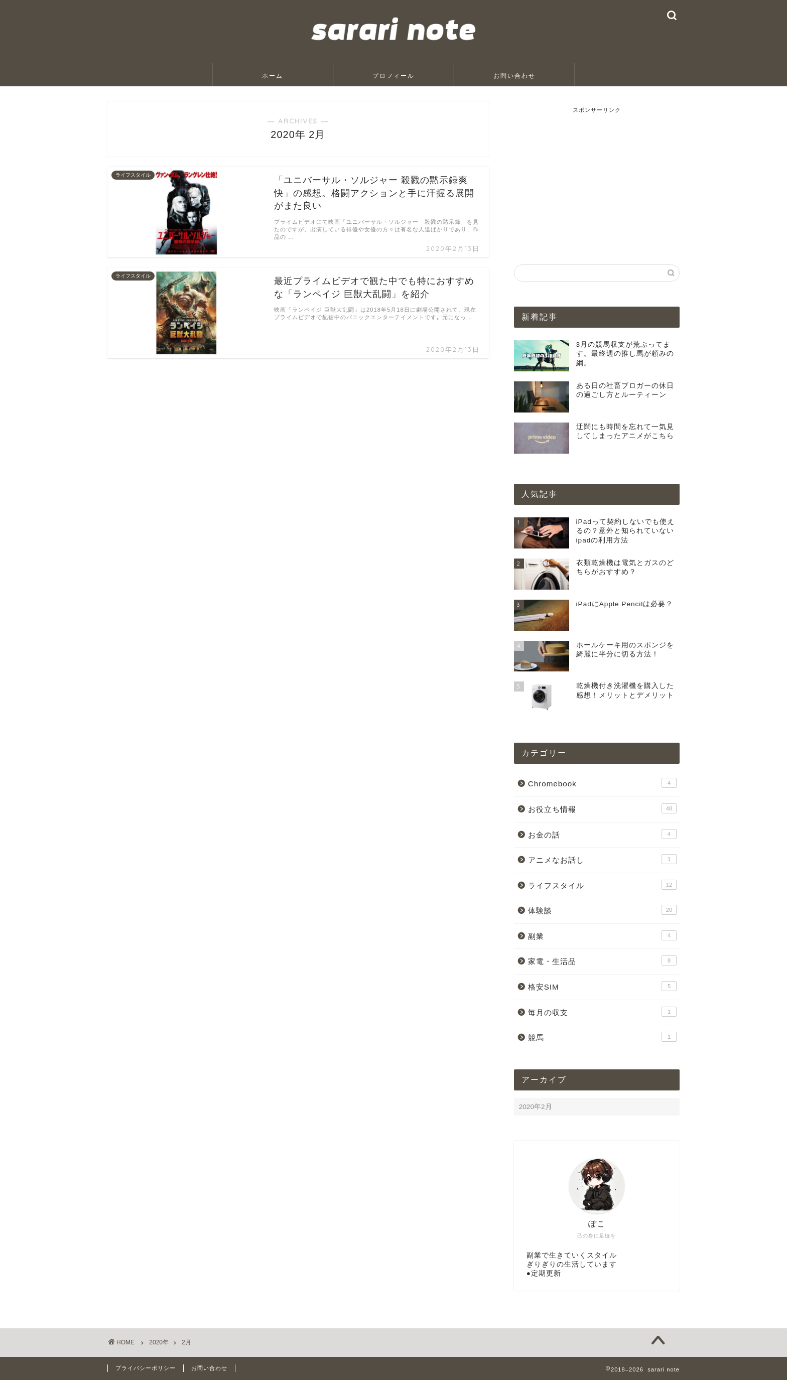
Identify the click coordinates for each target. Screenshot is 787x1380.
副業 (602, 935)
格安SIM (602, 986)
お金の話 (602, 834)
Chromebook (602, 783)
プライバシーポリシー (145, 1368)
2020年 (159, 1342)
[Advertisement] (597, 176)
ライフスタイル (602, 885)
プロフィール (393, 75)
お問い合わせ (514, 75)
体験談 (602, 910)
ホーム (272, 75)
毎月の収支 (602, 1012)
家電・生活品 (602, 960)
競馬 (602, 1037)
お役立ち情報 (602, 808)
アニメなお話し (602, 859)
